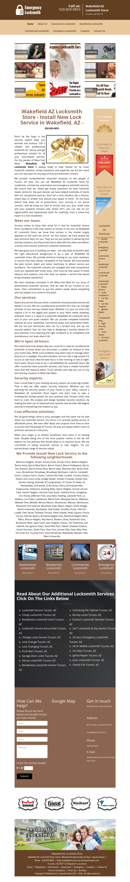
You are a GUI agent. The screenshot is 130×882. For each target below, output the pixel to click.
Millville (33, 502)
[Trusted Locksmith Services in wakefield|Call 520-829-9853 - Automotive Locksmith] (27, 566)
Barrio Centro (55, 465)
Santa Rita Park (52, 526)
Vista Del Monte (53, 532)
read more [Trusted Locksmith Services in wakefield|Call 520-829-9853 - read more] (20, 76)
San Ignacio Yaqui (34, 526)
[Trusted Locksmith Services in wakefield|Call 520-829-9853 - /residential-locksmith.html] (30, 70)
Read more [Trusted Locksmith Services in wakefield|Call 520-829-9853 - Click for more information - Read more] (91, 57)
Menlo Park (54, 499)
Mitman (72, 502)
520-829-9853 (69, 9)
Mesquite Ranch (69, 499)
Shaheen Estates (78, 526)
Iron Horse (24, 495)
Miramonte (60, 502)
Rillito (21, 519)
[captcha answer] (28, 768)
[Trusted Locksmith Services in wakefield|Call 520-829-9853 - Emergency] (91, 71)
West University (52, 536)
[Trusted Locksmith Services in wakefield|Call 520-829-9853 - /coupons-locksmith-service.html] (30, 89)
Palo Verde (28, 512)
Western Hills (81, 532)
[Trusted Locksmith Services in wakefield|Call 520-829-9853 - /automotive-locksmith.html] (30, 51)
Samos (63, 522)
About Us (42, 23)
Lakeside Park (74, 495)
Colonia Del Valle (54, 475)
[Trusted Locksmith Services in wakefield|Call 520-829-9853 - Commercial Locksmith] (80, 566)
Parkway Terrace (43, 512)
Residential (40, 867)
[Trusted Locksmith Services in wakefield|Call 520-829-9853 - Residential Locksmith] (54, 566)
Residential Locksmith (91, 23)
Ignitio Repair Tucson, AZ (87, 655)
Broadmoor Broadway (33, 472)
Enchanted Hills (74, 485)
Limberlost (41, 499)
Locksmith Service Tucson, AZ (39, 610)
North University (26, 509)
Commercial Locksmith (37, 30)
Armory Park (49, 462)
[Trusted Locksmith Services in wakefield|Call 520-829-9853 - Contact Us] (91, 90)
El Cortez (67, 482)
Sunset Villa (64, 529)
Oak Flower (54, 509)
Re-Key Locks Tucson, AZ (87, 615)
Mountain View (49, 505)
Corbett (68, 475)
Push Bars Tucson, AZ (34, 651)
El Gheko (77, 482)
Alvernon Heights (25, 462)
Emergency (79, 867)
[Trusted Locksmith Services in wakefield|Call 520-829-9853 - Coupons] (20, 90)
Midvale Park (21, 502)
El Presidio (39, 485)
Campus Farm (29, 475)
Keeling (62, 495)
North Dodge (80, 505)
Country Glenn (80, 475)
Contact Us (99, 30)
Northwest (41, 509)
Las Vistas (29, 499)
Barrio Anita (21, 465)
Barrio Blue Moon (37, 465)
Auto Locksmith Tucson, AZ (88, 660)
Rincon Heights (33, 519)
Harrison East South (49, 492)
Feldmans (35, 489)
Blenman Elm (69, 468)
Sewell (65, 526)
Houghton (81, 492)
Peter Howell (59, 512)
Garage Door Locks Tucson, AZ (40, 655)
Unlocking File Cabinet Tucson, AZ (92, 610)
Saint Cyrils (39, 522)
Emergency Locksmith (64, 30)
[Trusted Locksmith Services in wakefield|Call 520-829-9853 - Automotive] (21, 52)
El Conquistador (53, 482)
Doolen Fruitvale (65, 478)
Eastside (39, 482)
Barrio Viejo (55, 468)
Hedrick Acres (68, 492)
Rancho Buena (31, 516)
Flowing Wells (48, 489)
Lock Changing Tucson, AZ (37, 646)
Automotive (66, 867)
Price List (72, 870)
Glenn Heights (63, 489)
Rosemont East (77, 519)
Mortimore (82, 502)
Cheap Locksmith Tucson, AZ (39, 615)
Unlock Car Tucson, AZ (86, 664)
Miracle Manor (46, 502)
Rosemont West (24, 522)
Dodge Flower (48, 478)
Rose (65, 519)
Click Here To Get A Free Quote (104, 191)
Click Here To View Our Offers (104, 148)
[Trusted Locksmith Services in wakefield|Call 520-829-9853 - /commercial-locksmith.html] (80, 551)
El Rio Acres (52, 485)
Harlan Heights (30, 492)
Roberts (58, 519)
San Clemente (75, 522)
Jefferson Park (38, 495)
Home (30, 23)
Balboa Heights (79, 462)
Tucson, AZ (21, 181)
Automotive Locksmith (63, 23)
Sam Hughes (52, 522)
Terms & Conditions (56, 870)
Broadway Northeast (57, 472)
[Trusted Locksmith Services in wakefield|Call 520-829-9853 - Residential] (21, 71)
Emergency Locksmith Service (104, 354)
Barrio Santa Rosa (38, 468)
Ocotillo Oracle (68, 509)
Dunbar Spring (26, 482)
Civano (40, 475)
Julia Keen (52, 495)
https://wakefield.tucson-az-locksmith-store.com (78, 860)
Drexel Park (81, 478)
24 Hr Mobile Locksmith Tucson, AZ (93, 646)
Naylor (68, 505)
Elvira (62, 485)
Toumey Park (37, 532)
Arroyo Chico (64, 462)
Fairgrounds (22, 489)
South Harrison (24, 529)
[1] (100, 51)
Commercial (53, 867)
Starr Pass (51, 529)
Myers (61, 505)
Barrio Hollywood (72, 465)
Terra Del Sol (22, 532)
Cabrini (73, 472)
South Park (39, 529)
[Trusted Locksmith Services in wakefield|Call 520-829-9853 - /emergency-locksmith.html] (106, 551)
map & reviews (98, 857)
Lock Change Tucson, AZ (36, 642)
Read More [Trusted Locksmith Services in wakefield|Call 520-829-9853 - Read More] (21, 57)
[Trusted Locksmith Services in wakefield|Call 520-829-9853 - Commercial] (91, 52)
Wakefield (67, 532)
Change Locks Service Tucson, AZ (41, 637)
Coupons (84, 30)
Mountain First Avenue (28, 505)
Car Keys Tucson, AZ (84, 650)
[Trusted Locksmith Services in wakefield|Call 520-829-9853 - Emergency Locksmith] (106, 566)
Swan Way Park (79, 529)
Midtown (83, 499)
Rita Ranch (47, 519)
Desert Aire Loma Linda (28, 478)
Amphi (38, 462)
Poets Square (75, 512)
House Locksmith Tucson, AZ (39, 660)
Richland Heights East (52, 516)
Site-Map (82, 870)
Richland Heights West (76, 516)
